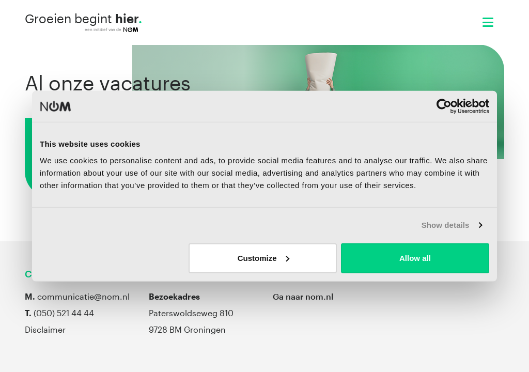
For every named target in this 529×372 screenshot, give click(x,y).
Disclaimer (45, 329)
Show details (446, 225)
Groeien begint (83, 22)
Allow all (415, 257)
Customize (263, 257)
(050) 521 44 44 (64, 313)
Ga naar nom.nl (303, 296)
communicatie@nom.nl (83, 296)
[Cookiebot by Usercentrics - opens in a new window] (444, 106)
